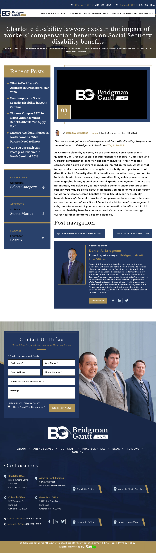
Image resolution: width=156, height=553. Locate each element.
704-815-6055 (103, 5)
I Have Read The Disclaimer (28, 407)
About (22, 448)
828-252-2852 (147, 5)
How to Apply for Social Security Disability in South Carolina (28, 103)
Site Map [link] (109, 543)
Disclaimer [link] (94, 543)
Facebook (113, 300)
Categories (17, 183)
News (94, 133)
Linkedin (119, 300)
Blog (122, 13)
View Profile (98, 300)
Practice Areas (94, 448)
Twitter (126, 300)
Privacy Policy (32, 403)
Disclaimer (15, 403)
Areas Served (43, 448)
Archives (15, 209)
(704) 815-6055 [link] (115, 145)
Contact (148, 13)
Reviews (138, 13)
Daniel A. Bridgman (77, 133)
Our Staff (53, 13)
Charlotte (65, 13)
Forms (129, 13)
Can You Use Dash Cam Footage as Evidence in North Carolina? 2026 (25, 152)
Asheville (77, 13)
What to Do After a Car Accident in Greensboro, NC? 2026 (29, 88)
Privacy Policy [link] (126, 543)
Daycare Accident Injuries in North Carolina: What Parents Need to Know (29, 137)
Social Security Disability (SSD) (101, 13)
